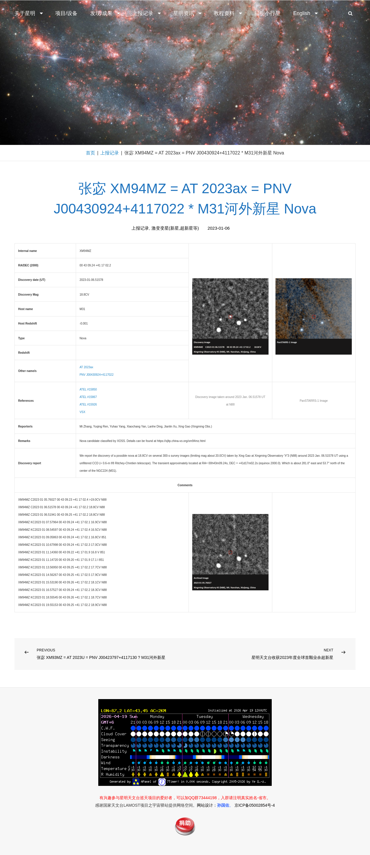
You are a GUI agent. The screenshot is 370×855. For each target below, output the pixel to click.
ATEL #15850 (88, 389)
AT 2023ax (86, 367)
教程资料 (228, 13)
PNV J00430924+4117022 (96, 374)
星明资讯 (188, 13)
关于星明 (29, 13)
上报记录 (147, 13)
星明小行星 (267, 13)
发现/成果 (105, 13)
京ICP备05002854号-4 (254, 805)
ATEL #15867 (88, 397)
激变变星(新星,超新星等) (175, 228)
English (306, 13)
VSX (82, 412)
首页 (90, 152)
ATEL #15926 (88, 404)
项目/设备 (66, 13)
